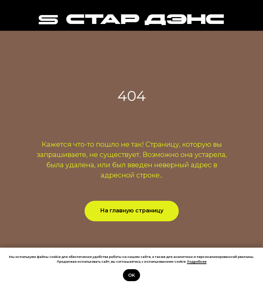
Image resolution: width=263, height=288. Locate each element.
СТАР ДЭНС (145, 20)
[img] (48, 19)
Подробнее (196, 261)
